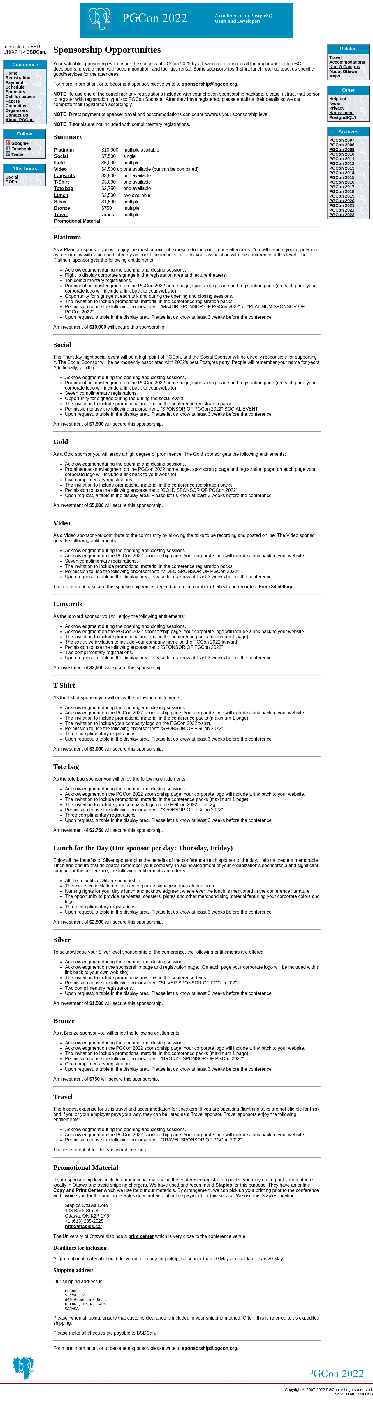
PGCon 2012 (341, 163)
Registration (18, 77)
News (334, 103)
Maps (334, 76)
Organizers (17, 110)
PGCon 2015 (341, 177)
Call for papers (21, 96)
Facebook (18, 149)
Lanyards (64, 175)
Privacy (336, 108)
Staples (223, 1185)
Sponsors (15, 91)
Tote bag (63, 188)
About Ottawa (343, 71)
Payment (14, 82)
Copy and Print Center (78, 1190)
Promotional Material (77, 221)
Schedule (15, 87)
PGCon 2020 (341, 200)
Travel (61, 214)
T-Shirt (61, 181)
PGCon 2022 (341, 210)
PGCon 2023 (341, 214)
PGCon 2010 (341, 154)
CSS (369, 1398)
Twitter (15, 154)
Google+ (17, 143)
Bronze (62, 208)
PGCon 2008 (341, 144)
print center (141, 1236)
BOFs (11, 181)
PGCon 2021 (341, 205)
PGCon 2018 (341, 191)
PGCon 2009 (341, 149)
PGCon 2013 (341, 168)
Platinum (64, 149)
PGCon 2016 (341, 182)
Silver (60, 201)
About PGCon (20, 119)
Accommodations (347, 62)
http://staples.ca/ (83, 1226)
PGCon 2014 (341, 172)
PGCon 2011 (341, 158)
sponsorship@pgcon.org (209, 84)
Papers (13, 101)
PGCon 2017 (341, 186)
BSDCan (35, 52)
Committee (17, 105)
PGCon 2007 (341, 140)
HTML (349, 1398)
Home (11, 73)
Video (60, 169)
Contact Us (17, 115)
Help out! (338, 98)
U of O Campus (344, 66)
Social (12, 177)
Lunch (61, 195)
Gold (59, 162)
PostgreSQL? (343, 117)
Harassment (341, 112)
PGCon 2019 (341, 196)
